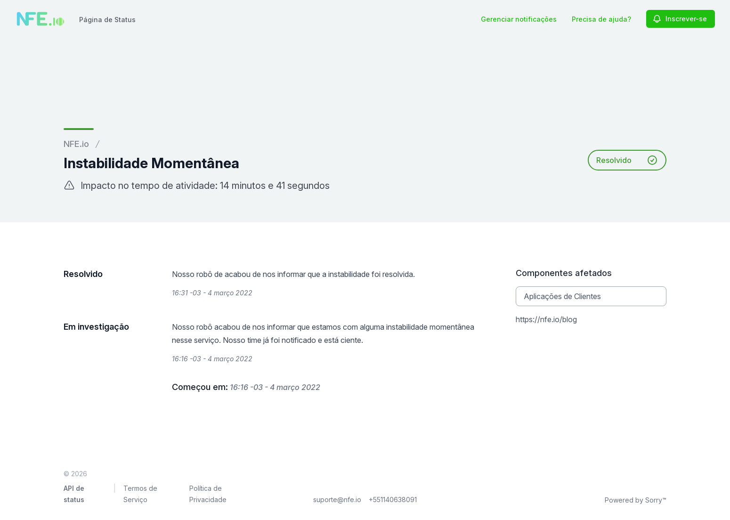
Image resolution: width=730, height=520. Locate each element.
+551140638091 (393, 500)
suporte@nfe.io (337, 500)
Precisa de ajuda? (601, 19)
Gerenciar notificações (519, 19)
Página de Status (107, 20)
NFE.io (76, 144)
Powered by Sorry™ (635, 500)
